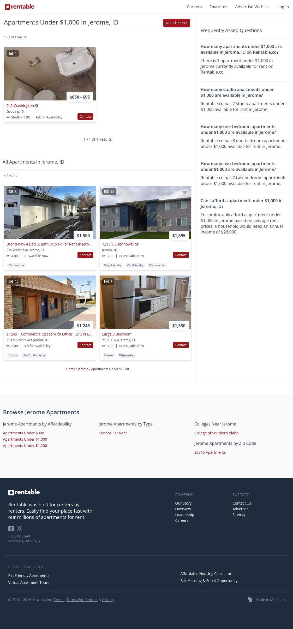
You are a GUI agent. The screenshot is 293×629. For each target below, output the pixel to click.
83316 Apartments (210, 452)
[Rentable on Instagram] (20, 530)
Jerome (83, 369)
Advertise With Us (252, 7)
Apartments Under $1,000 (25, 439)
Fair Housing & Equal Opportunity (209, 580)
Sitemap (240, 514)
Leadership (184, 514)
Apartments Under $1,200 (25, 445)
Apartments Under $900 (23, 432)
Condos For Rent (113, 432)
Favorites (219, 7)
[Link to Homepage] (20, 7)
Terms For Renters (82, 599)
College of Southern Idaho (216, 432)
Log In (283, 7)
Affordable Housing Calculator (206, 573)
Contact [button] (85, 116)
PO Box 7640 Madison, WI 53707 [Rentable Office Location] (24, 538)
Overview (183, 508)
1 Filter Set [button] (176, 23)
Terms (59, 599)
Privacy (108, 599)
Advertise (241, 508)
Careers (194, 7)
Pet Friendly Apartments (29, 575)
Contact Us (242, 503)
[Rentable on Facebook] (12, 530)
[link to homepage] (89, 492)
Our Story (183, 503)
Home (71, 369)
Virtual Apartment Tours (28, 582)
